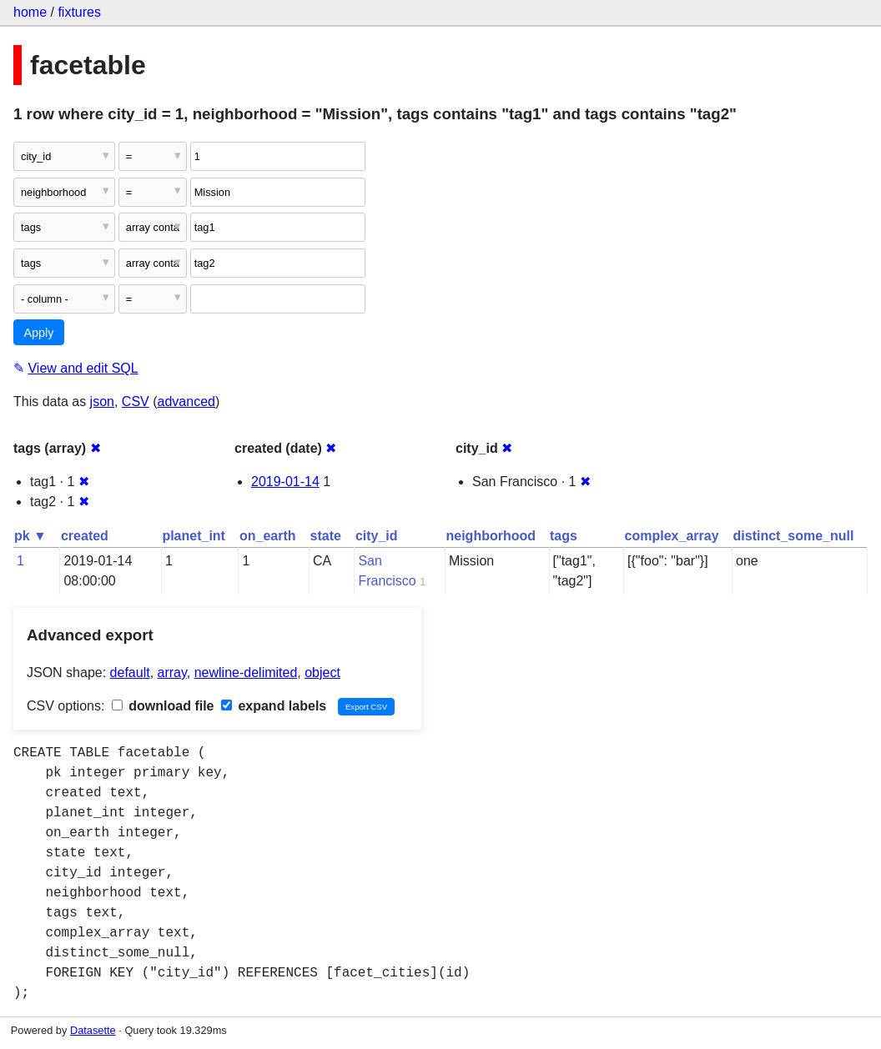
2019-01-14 (285, 481)
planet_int (193, 536)
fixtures (79, 12)
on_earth (267, 536)
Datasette (93, 1030)
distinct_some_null (793, 536)
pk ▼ (30, 536)
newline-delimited (246, 672)
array (172, 672)
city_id (376, 536)
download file (163, 706)
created (84, 536)
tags (563, 536)
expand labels (273, 706)
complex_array (672, 536)
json (102, 401)
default (130, 672)
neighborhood (491, 536)
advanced (186, 401)
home (30, 12)
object (322, 672)
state (325, 536)
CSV (135, 401)
